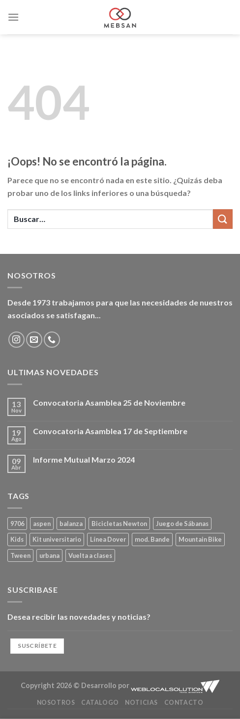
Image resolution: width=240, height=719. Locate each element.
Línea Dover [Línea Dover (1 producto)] (108, 539)
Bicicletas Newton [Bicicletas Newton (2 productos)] (119, 523)
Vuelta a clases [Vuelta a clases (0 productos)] (90, 555)
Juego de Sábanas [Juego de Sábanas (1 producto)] (182, 523)
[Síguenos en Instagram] (16, 340)
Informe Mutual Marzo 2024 (84, 459)
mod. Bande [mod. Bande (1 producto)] (152, 539)
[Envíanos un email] (34, 340)
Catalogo (100, 702)
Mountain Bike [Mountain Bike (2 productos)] (200, 539)
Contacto (184, 702)
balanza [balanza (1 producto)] (71, 523)
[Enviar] (223, 218)
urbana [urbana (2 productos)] (49, 555)
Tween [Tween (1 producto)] (20, 555)
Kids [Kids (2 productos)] (17, 539)
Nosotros (56, 702)
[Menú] (13, 17)
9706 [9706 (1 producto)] (17, 523)
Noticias (141, 702)
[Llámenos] (52, 340)
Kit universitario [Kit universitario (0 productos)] (56, 539)
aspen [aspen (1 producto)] (42, 523)
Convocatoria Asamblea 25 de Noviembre (109, 402)
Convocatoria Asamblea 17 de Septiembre (110, 431)
